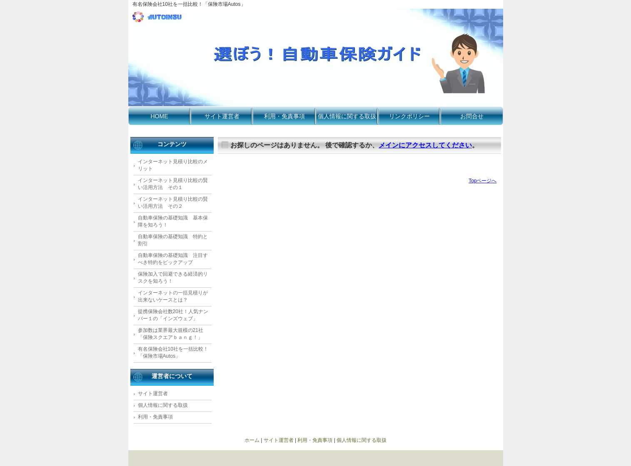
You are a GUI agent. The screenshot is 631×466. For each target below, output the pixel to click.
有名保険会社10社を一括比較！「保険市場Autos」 (173, 352)
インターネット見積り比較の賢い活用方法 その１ (173, 183)
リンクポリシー (409, 116)
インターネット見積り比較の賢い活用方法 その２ (173, 202)
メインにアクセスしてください (425, 145)
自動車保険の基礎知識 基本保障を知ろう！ (173, 221)
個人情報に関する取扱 (347, 116)
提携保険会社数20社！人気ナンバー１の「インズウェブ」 (173, 315)
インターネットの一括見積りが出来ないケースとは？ (173, 296)
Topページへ (482, 181)
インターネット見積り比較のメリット (173, 165)
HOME (159, 116)
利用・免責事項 (284, 116)
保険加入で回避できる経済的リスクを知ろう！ (173, 277)
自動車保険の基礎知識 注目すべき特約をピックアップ (173, 258)
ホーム (251, 440)
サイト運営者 (222, 116)
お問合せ (472, 116)
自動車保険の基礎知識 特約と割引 (173, 240)
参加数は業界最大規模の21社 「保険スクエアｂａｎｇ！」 (170, 333)
